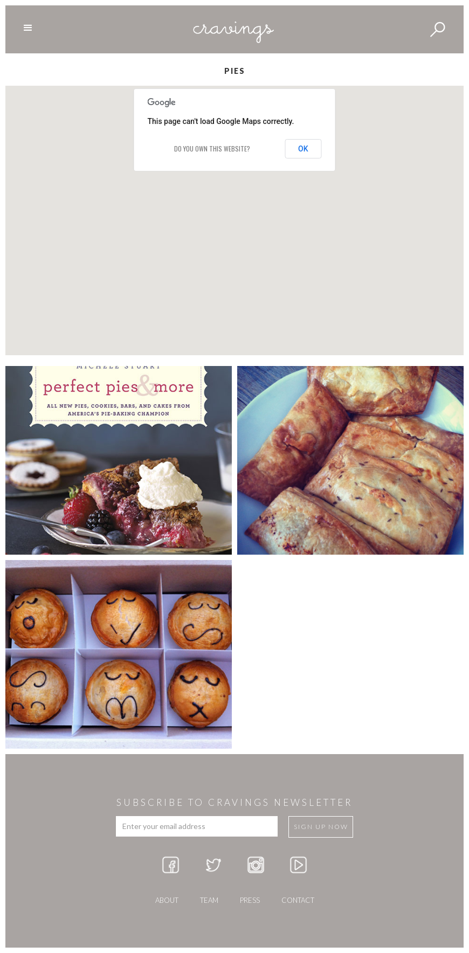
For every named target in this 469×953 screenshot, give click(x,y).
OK (303, 148)
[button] (234, 210)
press (250, 900)
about (166, 900)
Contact (297, 900)
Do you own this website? (212, 148)
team (209, 900)
